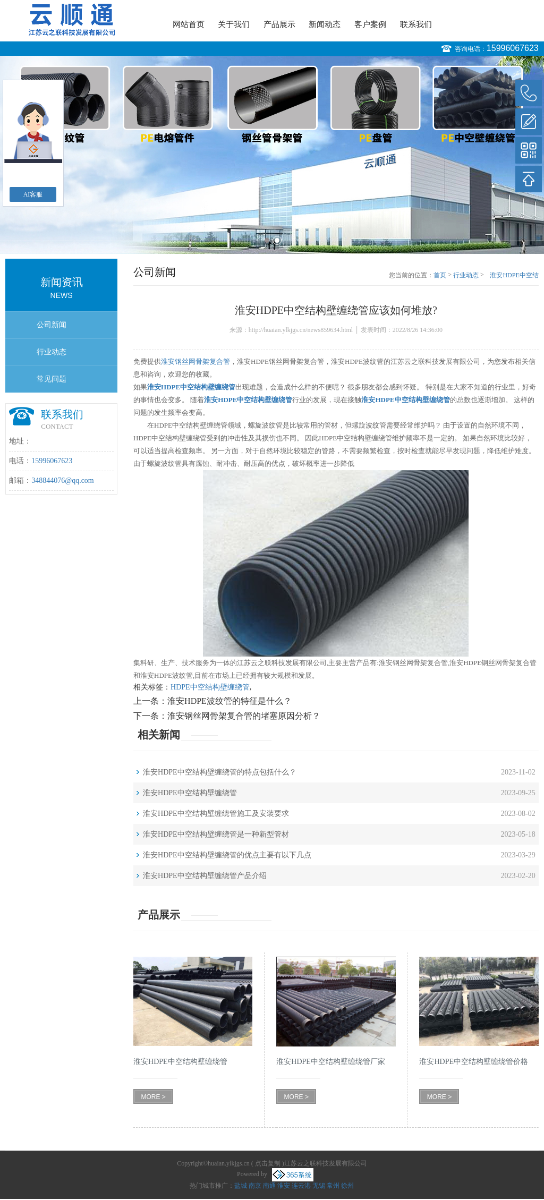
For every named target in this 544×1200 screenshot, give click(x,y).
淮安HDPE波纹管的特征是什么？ (229, 700)
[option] (272, 155)
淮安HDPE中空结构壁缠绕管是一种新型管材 (216, 834)
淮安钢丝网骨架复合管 (195, 361)
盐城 (240, 1185)
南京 (255, 1185)
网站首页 (189, 24)
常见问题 (51, 379)
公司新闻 (51, 325)
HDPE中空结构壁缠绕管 (210, 687)
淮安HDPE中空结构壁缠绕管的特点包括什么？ (219, 772)
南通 (269, 1185)
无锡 (318, 1185)
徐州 (347, 1185)
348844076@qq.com (62, 480)
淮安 (283, 1185)
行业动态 (51, 352)
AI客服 (33, 194)
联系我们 (416, 24)
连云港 (301, 1185)
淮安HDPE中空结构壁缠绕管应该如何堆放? (513, 275)
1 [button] (267, 240)
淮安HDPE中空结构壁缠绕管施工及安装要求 (216, 814)
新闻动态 (325, 24)
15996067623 (513, 48)
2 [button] (277, 240)
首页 (440, 275)
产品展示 (279, 24)
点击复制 (267, 1163)
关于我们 (234, 24)
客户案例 (370, 24)
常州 (333, 1185)
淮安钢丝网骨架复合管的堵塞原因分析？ (243, 715)
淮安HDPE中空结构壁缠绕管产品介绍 (205, 876)
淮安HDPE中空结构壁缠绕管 (190, 793)
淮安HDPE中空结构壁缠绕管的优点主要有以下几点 (227, 855)
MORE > (153, 1097)
